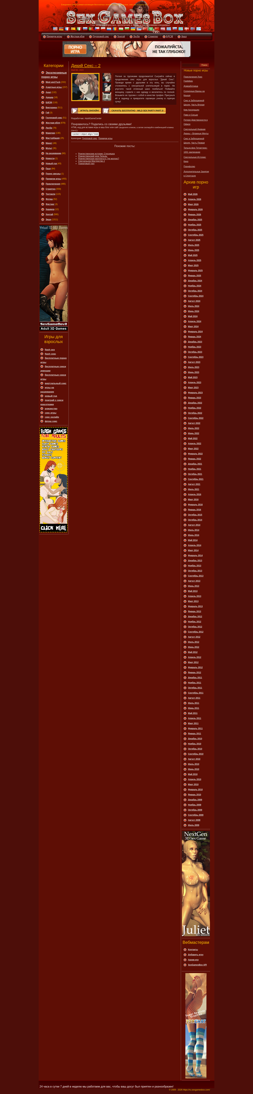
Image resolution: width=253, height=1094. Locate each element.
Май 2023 (192, 377)
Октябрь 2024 (195, 291)
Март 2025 (193, 265)
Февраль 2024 (195, 331)
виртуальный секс (55, 383)
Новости (50, 158)
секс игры (50, 412)
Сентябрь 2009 (195, 815)
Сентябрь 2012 (195, 632)
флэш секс (51, 421)
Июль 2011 (193, 703)
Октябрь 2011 (195, 688)
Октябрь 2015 (195, 515)
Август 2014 (194, 525)
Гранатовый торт (86, 163)
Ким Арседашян (191, 110)
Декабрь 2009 (195, 800)
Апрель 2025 (194, 260)
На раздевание (53, 153)
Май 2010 (192, 774)
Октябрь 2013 (195, 571)
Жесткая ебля (77, 36)
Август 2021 (194, 484)
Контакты (193, 949)
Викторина (51, 107)
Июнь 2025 (193, 250)
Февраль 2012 (195, 667)
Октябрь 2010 (195, 749)
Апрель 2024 (194, 321)
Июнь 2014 (193, 535)
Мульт (49, 148)
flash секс (50, 354)
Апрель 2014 (194, 545)
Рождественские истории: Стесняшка (96, 153)
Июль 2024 (193, 306)
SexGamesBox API (197, 965)
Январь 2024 (194, 336)
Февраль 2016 (195, 504)
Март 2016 (193, 499)
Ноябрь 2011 (194, 682)
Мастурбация (53, 138)
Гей (47, 112)
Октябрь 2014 (195, 520)
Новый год (51, 163)
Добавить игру (195, 954)
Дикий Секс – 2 (85, 65)
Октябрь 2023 (195, 352)
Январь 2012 (194, 672)
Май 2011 (192, 713)
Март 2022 (193, 448)
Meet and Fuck (53, 82)
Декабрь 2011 (195, 677)
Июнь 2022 (193, 433)
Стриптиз (153, 36)
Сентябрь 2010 (195, 754)
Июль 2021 (193, 489)
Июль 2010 (193, 764)
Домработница (191, 86)
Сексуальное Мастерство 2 (91, 161)
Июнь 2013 (193, 586)
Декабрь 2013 (195, 560)
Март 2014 (193, 550)
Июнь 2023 (193, 372)
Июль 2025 (193, 245)
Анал (184, 36)
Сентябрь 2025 (195, 235)
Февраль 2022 (195, 454)
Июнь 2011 (193, 708)
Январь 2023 (194, 398)
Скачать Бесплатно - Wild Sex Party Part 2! (138, 110)
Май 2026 (192, 194)
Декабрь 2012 (195, 616)
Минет (49, 143)
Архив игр (193, 960)
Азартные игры (54, 87)
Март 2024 (193, 326)
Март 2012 (193, 662)
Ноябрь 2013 (194, 565)
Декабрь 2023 (195, 342)
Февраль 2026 (195, 209)
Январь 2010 (194, 794)
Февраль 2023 (195, 392)
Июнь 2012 (193, 647)
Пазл (48, 168)
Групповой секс (101, 36)
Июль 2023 (193, 367)
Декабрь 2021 (195, 464)
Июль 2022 (193, 428)
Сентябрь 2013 (195, 576)
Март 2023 (193, 387)
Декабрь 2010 (195, 738)
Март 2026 (193, 204)
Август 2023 (194, 362)
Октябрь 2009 (195, 810)
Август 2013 (194, 581)
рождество (51, 408)
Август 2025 (194, 240)
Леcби (49, 128)
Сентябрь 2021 (195, 479)
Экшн (48, 219)
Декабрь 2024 (195, 281)
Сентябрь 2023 (195, 357)
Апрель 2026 (194, 199)
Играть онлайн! (89, 110)
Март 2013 (193, 601)
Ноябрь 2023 (194, 347)
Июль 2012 (193, 642)
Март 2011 (193, 723)
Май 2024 (192, 316)
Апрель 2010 (194, 779)
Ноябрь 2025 (194, 225)
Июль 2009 (193, 825)
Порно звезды (53, 173)
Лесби (136, 36)
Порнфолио (189, 166)
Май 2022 (192, 438)
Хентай (121, 36)
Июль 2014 (193, 530)
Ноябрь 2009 (194, 805)
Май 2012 (192, 652)
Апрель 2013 (194, 596)
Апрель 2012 (194, 657)
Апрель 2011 (194, 718)
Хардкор (50, 209)
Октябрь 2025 (195, 230)
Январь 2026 (194, 214)
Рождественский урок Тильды (92, 156)
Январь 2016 (194, 509)
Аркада (49, 97)
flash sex (50, 349)
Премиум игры (54, 36)
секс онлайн (52, 417)
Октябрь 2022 (195, 413)
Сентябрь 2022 (195, 418)
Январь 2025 (194, 275)
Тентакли (50, 194)
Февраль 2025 (195, 270)
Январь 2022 (194, 459)
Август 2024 (194, 301)
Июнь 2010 (193, 769)
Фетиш (49, 199)
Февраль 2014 (195, 555)
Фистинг (50, 204)
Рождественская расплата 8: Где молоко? (98, 158)
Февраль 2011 (195, 728)
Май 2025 (192, 255)
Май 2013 (192, 591)
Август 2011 (194, 698)
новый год (51, 396)
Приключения (53, 184)
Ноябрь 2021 (194, 469)
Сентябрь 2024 (195, 296)
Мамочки (50, 133)
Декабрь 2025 (195, 219)
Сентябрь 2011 (195, 693)
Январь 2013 (194, 611)
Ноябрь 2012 (194, 621)
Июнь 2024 (193, 311)
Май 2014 (192, 540)
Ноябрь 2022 (194, 408)
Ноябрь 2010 (194, 744)
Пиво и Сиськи (191, 115)
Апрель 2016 (194, 494)
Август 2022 (194, 423)
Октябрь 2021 (195, 474)
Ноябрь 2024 (194, 286)
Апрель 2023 (194, 382)
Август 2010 (194, 759)
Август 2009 (194, 820)
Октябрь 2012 (195, 627)
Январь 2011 (194, 733)
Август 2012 (194, 637)
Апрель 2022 (194, 443)
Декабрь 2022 (195, 403)
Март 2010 (193, 784)
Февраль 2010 (195, 789)
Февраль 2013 (195, 606)
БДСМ (169, 36)
